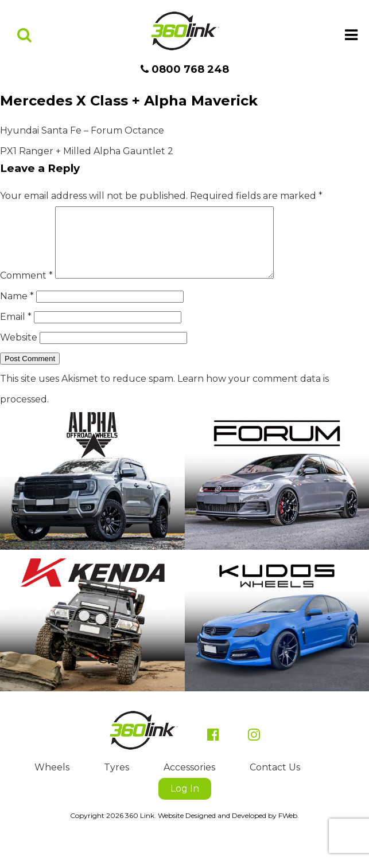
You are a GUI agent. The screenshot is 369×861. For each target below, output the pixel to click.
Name (17, 309)
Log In (184, 802)
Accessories (189, 781)
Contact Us (275, 781)
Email (16, 330)
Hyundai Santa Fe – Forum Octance (82, 130)
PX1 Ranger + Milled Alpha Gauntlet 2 (86, 151)
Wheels (51, 781)
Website (18, 351)
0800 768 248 (185, 69)
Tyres (116, 781)
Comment (26, 289)
